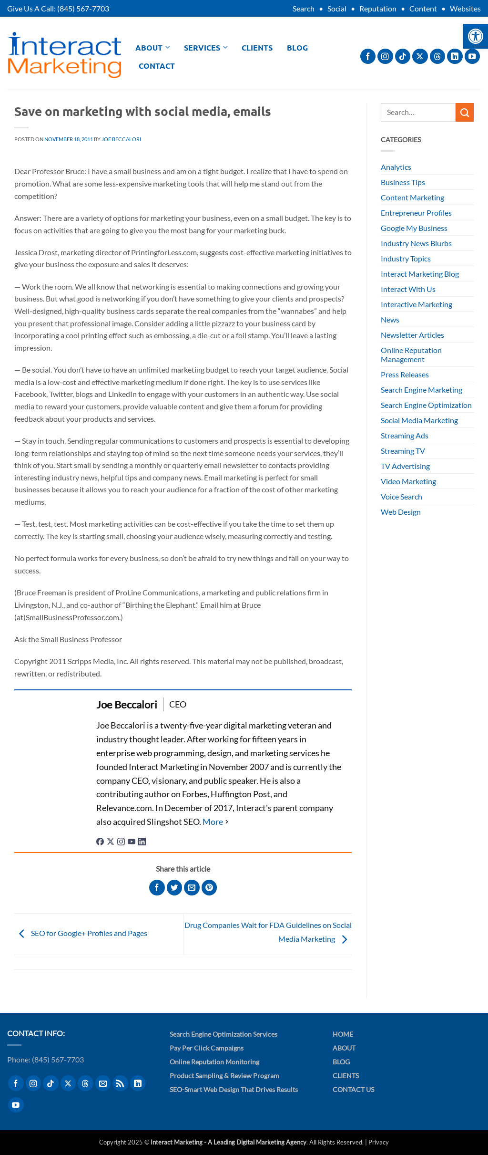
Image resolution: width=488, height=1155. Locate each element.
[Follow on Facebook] (368, 56)
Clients (257, 47)
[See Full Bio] (217, 822)
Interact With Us (408, 288)
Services (205, 47)
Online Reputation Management (411, 354)
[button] (475, 36)
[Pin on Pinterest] (209, 887)
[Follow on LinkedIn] (455, 56)
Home (343, 1034)
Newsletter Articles (412, 334)
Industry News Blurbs (416, 243)
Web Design (401, 511)
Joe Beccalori (121, 139)
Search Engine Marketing (421, 389)
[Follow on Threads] (438, 56)
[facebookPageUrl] (100, 840)
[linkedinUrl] (142, 840)
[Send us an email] (103, 1083)
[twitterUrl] (110, 840)
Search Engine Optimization (426, 404)
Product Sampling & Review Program (224, 1076)
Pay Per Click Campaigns (207, 1048)
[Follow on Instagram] (385, 56)
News (390, 319)
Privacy (378, 1142)
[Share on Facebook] (157, 887)
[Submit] (465, 112)
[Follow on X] (420, 56)
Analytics (396, 166)
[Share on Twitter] (175, 887)
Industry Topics (406, 258)
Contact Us (353, 1089)
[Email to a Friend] (192, 887)
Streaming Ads (404, 435)
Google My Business (414, 227)
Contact (157, 66)
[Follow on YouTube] (472, 56)
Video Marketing (408, 481)
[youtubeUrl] (131, 840)
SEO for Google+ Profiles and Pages (80, 932)
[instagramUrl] (121, 840)
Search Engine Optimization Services (223, 1034)
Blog (297, 47)
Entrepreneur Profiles (416, 212)
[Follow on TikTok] (403, 56)
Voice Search (401, 496)
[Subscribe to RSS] (120, 1083)
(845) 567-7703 (83, 8)
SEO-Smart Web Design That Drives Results (234, 1089)
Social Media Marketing (419, 420)
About (152, 47)
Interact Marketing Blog (420, 273)
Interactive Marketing (416, 304)
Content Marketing (412, 197)
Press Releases (405, 374)
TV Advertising (405, 465)
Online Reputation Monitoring (214, 1062)
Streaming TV (403, 450)
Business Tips (403, 182)
